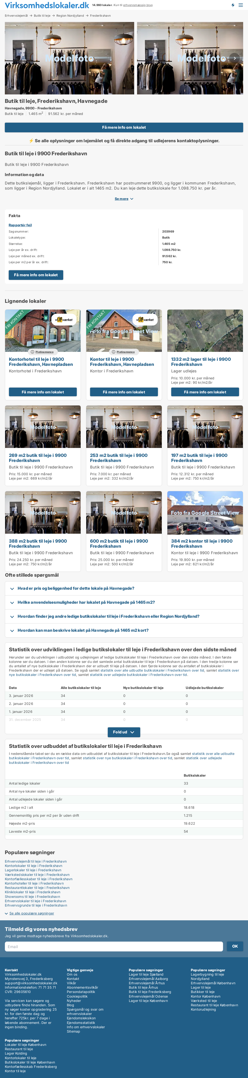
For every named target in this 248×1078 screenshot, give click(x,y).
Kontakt (73, 979)
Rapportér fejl (20, 225)
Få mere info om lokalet (124, 127)
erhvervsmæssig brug (138, 5)
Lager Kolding (16, 1053)
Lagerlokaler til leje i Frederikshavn (33, 870)
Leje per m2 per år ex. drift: (29, 262)
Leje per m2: (181, 382)
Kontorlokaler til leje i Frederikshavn (33, 866)
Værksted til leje (204, 1001)
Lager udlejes (184, 371)
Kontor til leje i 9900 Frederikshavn (204, 552)
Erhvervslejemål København (213, 983)
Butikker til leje (203, 992)
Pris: (175, 378)
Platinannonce (45, 352)
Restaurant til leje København (214, 1005)
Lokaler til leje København (25, 1045)
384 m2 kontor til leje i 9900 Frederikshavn (201, 543)
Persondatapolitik (81, 992)
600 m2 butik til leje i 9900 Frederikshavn (119, 543)
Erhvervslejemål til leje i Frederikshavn (36, 861)
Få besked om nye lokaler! (233, 4)
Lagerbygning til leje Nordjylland (207, 976)
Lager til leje (201, 987)
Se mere (121, 199)
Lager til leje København (148, 1001)
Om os (72, 974)
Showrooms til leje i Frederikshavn (32, 896)
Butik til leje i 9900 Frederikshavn (41, 467)
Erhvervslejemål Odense (148, 996)
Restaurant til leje (19, 1049)
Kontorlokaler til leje (20, 1058)
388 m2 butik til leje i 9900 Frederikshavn (38, 543)
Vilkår (71, 983)
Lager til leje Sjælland (146, 974)
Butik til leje (42, 15)
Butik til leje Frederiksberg (150, 992)
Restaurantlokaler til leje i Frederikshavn (37, 888)
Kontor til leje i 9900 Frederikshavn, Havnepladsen (122, 361)
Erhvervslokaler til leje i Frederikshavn (35, 901)
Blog (70, 1005)
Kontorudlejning (203, 1009)
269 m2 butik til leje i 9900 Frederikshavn (38, 458)
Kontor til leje (15, 1071)
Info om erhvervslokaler (86, 1027)
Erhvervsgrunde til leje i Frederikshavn (36, 905)
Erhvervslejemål (16, 15)
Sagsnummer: (19, 231)
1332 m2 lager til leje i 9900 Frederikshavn (201, 361)
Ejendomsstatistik (81, 1023)
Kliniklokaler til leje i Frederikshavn (33, 892)
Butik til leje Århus (143, 987)
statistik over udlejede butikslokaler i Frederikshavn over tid (138, 675)
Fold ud (120, 732)
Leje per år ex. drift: (23, 250)
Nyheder (74, 1001)
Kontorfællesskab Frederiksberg (31, 1066)
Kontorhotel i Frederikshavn (35, 371)
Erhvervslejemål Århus (147, 983)
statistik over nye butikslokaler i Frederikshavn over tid (127, 758)
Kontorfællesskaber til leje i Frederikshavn (39, 879)
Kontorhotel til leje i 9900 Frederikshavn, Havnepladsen (41, 361)
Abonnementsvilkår (82, 987)
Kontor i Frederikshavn (111, 371)
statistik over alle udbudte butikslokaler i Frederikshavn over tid (152, 670)
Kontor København (205, 996)
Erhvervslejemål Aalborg (148, 979)
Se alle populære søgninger (31, 913)
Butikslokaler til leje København (30, 1062)
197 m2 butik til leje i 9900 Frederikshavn (199, 458)
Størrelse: (16, 244)
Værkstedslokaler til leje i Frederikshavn (37, 874)
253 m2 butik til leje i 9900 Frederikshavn (119, 458)
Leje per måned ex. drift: (27, 256)
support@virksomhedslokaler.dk (31, 983)
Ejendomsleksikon (81, 1018)
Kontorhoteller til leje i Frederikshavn (34, 883)
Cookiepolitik (77, 996)
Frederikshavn (100, 15)
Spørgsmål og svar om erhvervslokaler (85, 1011)
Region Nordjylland (70, 15)
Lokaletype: (17, 237)
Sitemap (73, 1031)
